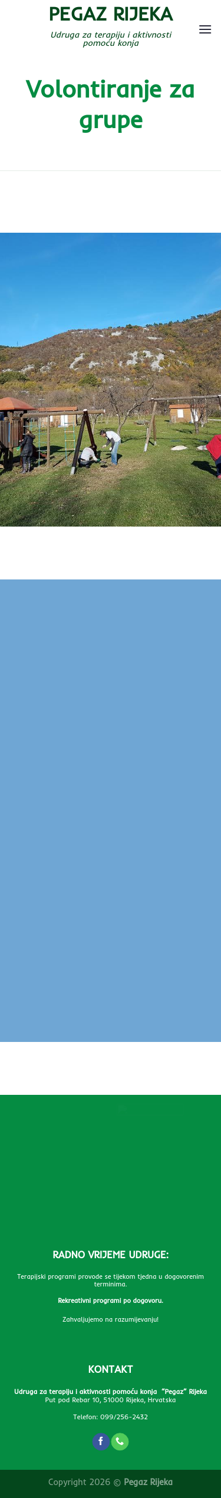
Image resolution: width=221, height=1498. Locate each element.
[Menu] (205, 29)
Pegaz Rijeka (110, 13)
